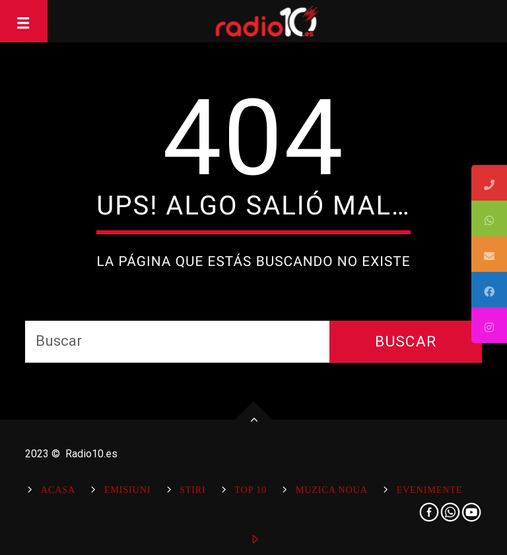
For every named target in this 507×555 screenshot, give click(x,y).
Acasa (58, 489)
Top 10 (250, 489)
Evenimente (429, 489)
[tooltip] (489, 183)
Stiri (193, 489)
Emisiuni (127, 489)
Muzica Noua (332, 489)
